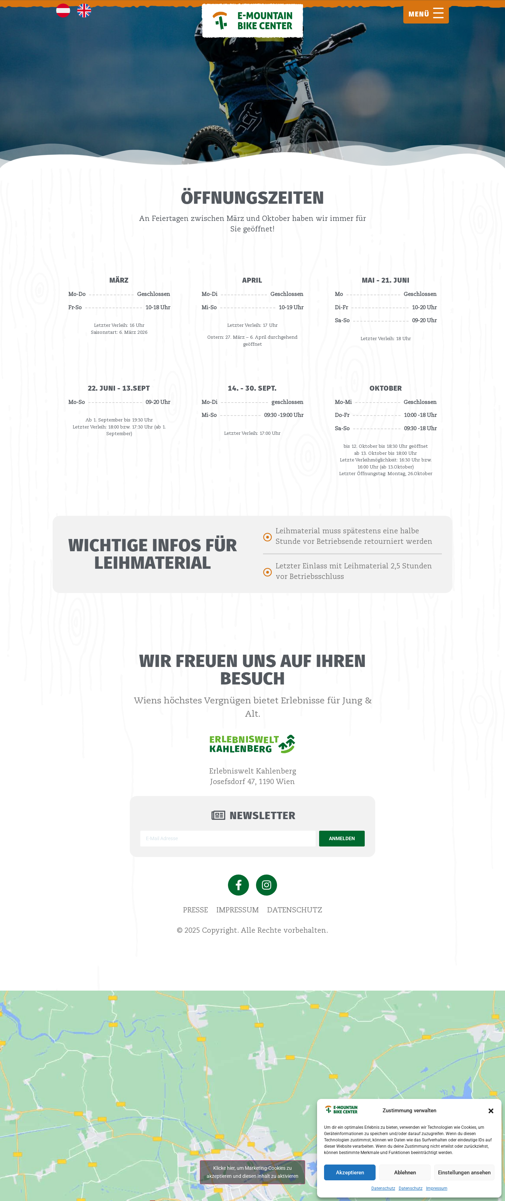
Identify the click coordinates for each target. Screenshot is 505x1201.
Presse (195, 910)
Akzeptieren (350, 1172)
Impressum (436, 1188)
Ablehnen (405, 1172)
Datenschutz (383, 1188)
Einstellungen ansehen (464, 1172)
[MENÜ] (438, 13)
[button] (490, 1110)
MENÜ (419, 14)
